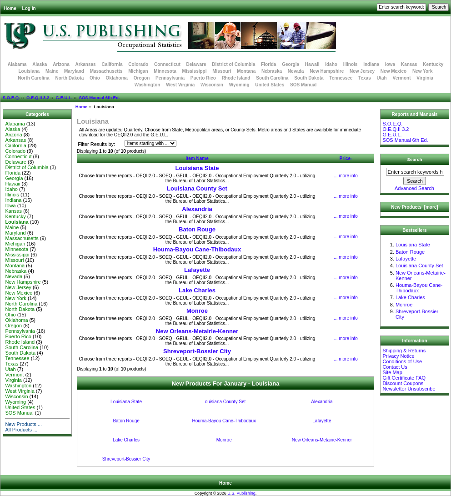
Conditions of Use (402, 361)
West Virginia (180, 84)
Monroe (197, 310)
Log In (29, 8)
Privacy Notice (398, 356)
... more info (346, 175)
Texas (364, 77)
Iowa (390, 64)
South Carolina (272, 77)
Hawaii (312, 64)
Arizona (61, 64)
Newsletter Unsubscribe (408, 388)
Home (10, 8)
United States (269, 84)
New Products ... (23, 424)
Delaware (196, 64)
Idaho (331, 64)
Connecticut (167, 64)
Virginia (424, 77)
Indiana (371, 64)
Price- (346, 158)
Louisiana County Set (197, 188)
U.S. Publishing (241, 493)
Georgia (290, 64)
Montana (246, 71)
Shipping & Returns (404, 350)
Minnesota (165, 71)
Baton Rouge (197, 229)
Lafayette (197, 269)
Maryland (74, 71)
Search (414, 159)
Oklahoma (117, 77)
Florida (268, 64)
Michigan (138, 71)
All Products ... (21, 429)
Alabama (17, 64)
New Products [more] (414, 207)
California (111, 64)
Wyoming (239, 84)
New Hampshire (327, 71)
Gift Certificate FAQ (404, 378)
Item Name (197, 158)
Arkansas (85, 64)
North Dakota (69, 77)
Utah (382, 77)
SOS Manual (303, 84)
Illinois (350, 64)
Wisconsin (211, 84)
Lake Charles (197, 290)
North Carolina (33, 77)
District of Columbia (233, 64)
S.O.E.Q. (11, 97)
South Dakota (308, 77)
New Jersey (362, 71)
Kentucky (433, 64)
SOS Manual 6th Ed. (99, 97)
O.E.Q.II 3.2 (37, 97)
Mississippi (194, 71)
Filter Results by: (96, 144)
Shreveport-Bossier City (197, 351)
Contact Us (394, 367)
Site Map (392, 372)
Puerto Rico (203, 77)
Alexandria (197, 208)
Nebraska (271, 71)
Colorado (138, 64)
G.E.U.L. (63, 97)
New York (422, 71)
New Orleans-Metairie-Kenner (197, 331)
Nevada (296, 71)
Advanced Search (414, 188)
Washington (147, 84)
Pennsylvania (170, 77)
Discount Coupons (402, 383)
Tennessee (340, 77)
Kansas (409, 64)
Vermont (402, 77)
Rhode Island (236, 77)
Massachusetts (106, 71)
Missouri (221, 71)
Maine (51, 71)
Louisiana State (197, 168)
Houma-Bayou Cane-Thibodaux (197, 249)
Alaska (39, 64)
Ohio (95, 77)
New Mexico (393, 71)
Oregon (142, 77)
